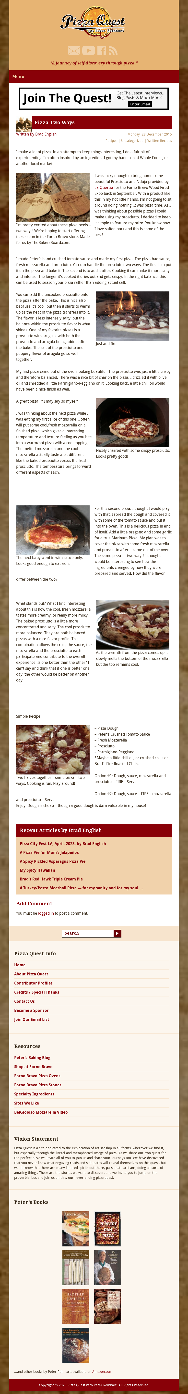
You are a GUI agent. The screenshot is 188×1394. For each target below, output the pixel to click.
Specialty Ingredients (34, 1094)
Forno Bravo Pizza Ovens (37, 1075)
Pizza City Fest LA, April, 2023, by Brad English (63, 843)
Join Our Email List (31, 1019)
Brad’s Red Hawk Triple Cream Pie (51, 879)
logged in (46, 913)
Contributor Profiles (33, 983)
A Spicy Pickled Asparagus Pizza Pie (52, 861)
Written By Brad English (36, 134)
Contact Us (24, 1001)
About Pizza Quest (31, 974)
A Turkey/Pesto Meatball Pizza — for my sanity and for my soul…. (81, 888)
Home (19, 965)
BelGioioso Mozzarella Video (41, 1112)
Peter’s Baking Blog (32, 1057)
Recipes (111, 140)
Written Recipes (159, 140)
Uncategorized (132, 140)
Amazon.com (102, 1371)
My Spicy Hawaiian (37, 870)
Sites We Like (26, 1103)
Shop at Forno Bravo (33, 1066)
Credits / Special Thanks (36, 992)
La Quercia (103, 187)
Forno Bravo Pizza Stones (37, 1085)
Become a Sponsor (31, 1010)
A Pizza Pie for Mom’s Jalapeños (49, 852)
